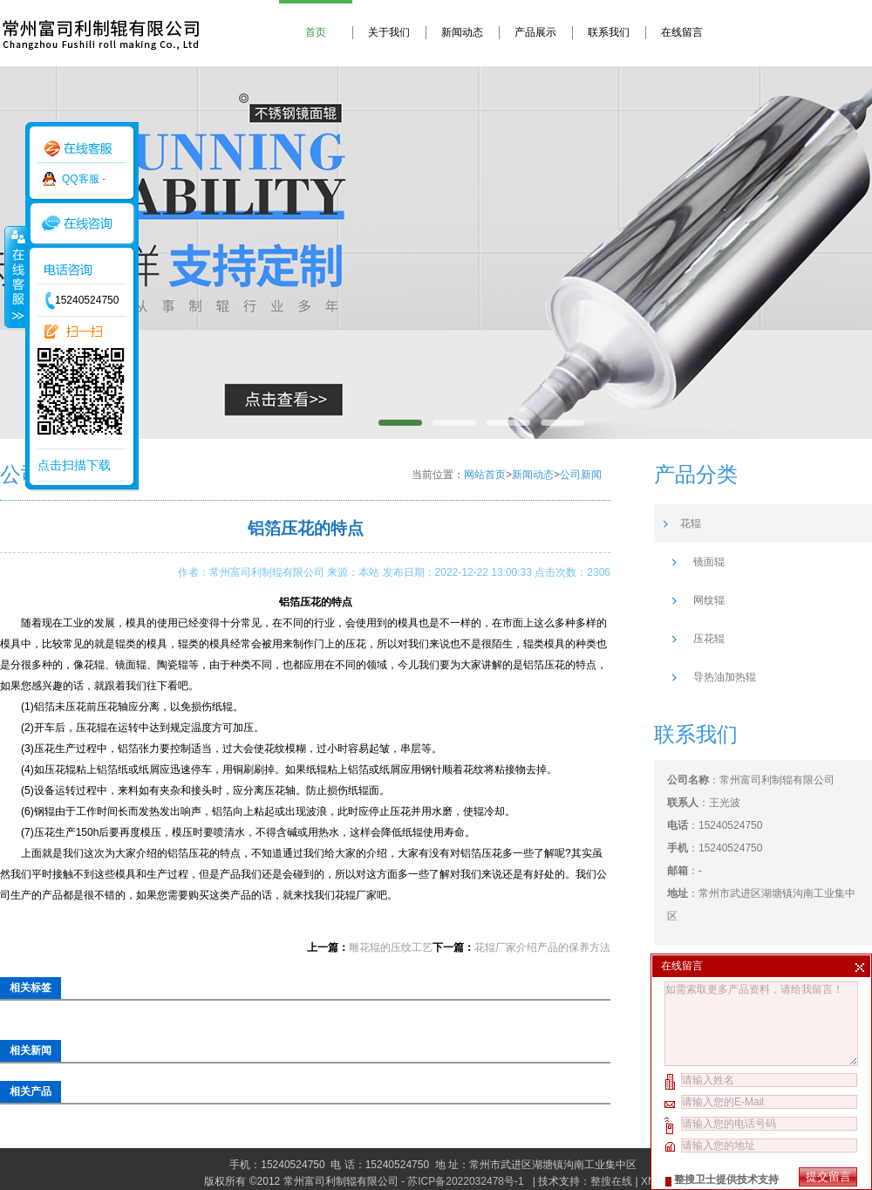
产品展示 (535, 32)
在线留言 (682, 32)
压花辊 (709, 639)
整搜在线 (611, 1181)
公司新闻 (581, 474)
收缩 (15, 276)
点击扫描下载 (74, 465)
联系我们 (609, 32)
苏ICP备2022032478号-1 (467, 1181)
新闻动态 (462, 32)
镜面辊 (709, 562)
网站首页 (485, 474)
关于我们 (389, 32)
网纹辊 (709, 600)
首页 (315, 32)
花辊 (690, 523)
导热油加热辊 (724, 677)
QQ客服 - (84, 179)
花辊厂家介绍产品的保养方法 (542, 947)
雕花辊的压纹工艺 (391, 947)
